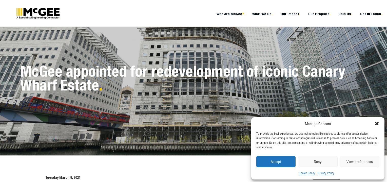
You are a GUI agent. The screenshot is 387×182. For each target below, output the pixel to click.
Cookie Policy (307, 173)
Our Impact (290, 14)
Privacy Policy (326, 173)
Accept (276, 161)
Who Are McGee (230, 14)
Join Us (345, 14)
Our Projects (319, 14)
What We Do (262, 14)
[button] (376, 123)
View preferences (359, 161)
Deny (318, 161)
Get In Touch (371, 14)
